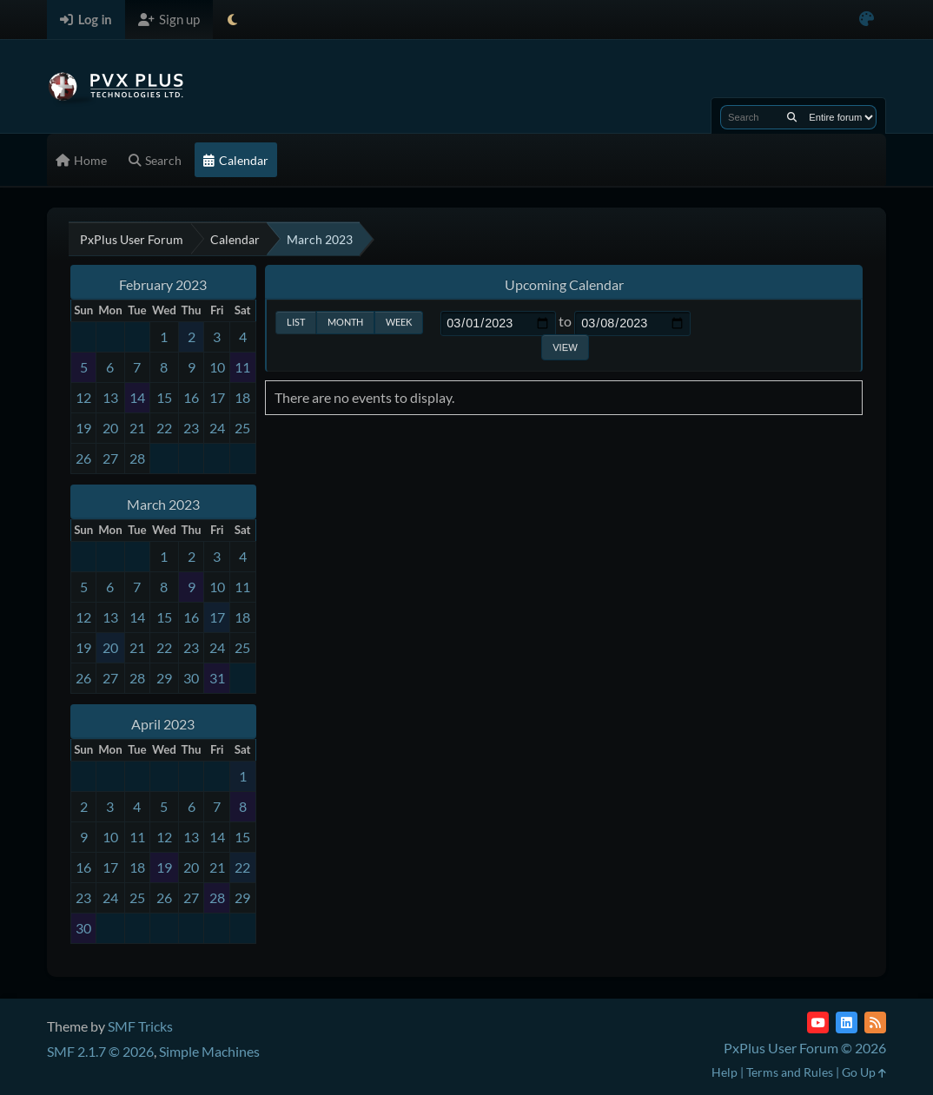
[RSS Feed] (875, 1022)
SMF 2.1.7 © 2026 (100, 1051)
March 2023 (163, 504)
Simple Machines (209, 1051)
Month (345, 321)
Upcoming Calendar (564, 284)
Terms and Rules (789, 1072)
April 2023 (163, 724)
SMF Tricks (140, 1026)
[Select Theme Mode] (232, 19)
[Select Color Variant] (866, 19)
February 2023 (163, 284)
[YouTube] (818, 1022)
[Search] (791, 117)
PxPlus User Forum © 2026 (805, 1047)
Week (399, 321)
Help (724, 1072)
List (296, 321)
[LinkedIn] (846, 1022)
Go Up (864, 1072)
